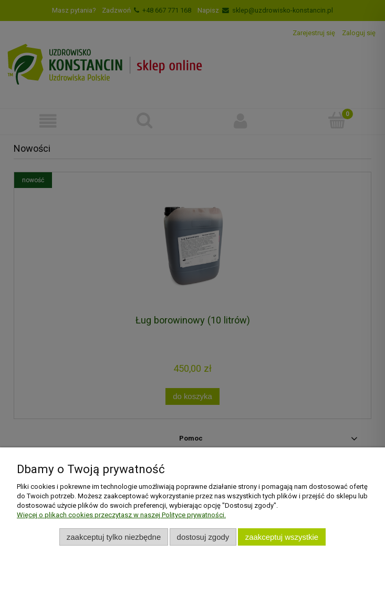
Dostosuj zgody (203, 536)
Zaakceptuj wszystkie (281, 536)
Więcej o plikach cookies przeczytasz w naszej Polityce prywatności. (121, 515)
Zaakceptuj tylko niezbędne (114, 536)
